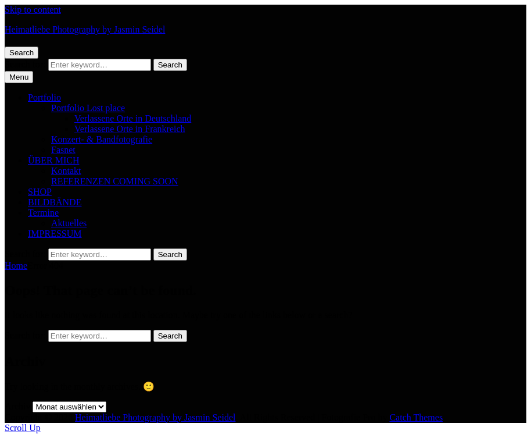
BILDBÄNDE (54, 202)
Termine (43, 213)
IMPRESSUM (54, 233)
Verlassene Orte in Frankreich (129, 129)
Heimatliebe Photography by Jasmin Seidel (85, 29)
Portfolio (44, 97)
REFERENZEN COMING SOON (114, 181)
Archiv (17, 406)
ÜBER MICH (53, 160)
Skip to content (33, 10)
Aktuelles (69, 223)
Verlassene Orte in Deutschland (132, 118)
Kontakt (66, 171)
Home (16, 265)
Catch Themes (416, 417)
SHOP (40, 192)
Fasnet (63, 150)
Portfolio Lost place (88, 108)
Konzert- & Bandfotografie (101, 139)
